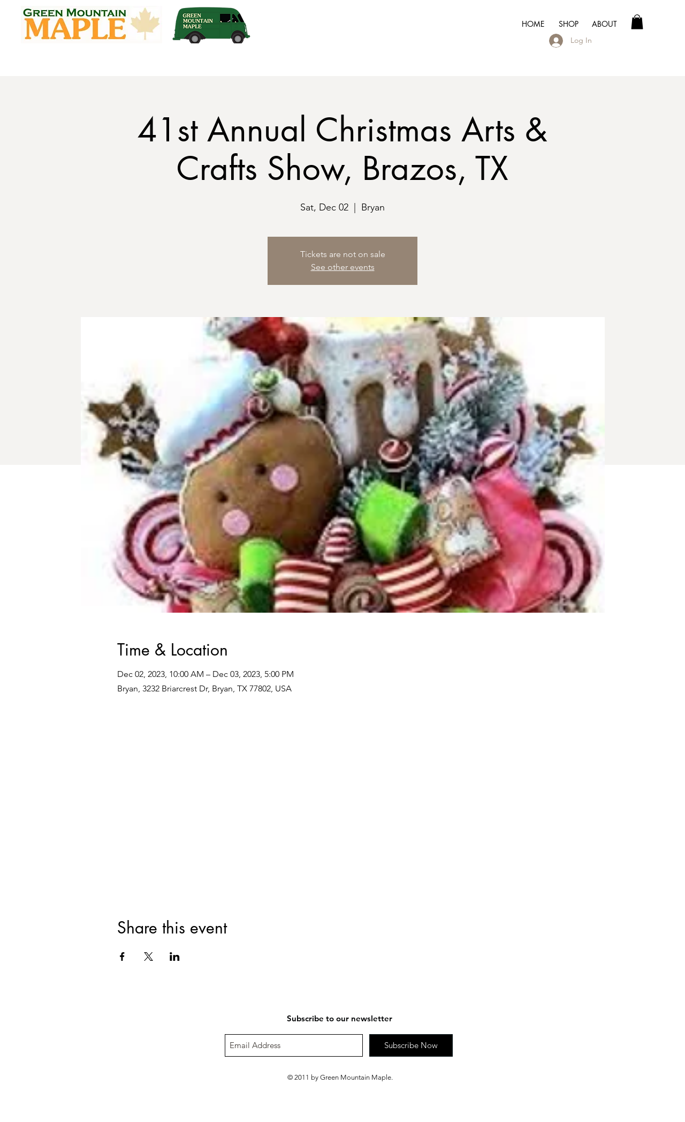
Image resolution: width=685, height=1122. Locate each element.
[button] (604, 24)
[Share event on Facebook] (122, 956)
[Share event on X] (148, 956)
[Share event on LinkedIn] (175, 956)
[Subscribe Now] (411, 1045)
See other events (343, 267)
